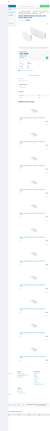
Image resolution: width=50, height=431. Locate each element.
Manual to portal (20, 377)
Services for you (36, 382)
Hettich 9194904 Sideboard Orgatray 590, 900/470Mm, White (32, 142)
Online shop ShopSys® (42, 405)
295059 (47, 193)
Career (2, 389)
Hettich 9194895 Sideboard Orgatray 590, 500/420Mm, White (32, 166)
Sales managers (19, 391)
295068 (47, 360)
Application (36, 379)
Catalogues (36, 373)
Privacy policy (3, 395)
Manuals (35, 374)
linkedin (18, 404)
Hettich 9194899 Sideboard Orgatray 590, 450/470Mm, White (32, 261)
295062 (47, 264)
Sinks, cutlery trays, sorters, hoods (8, 12)
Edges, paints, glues (4, 376)
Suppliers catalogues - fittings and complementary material (23, 375)
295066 (47, 121)
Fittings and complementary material (7, 373)
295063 (47, 288)
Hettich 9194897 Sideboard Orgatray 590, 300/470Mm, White (32, 214)
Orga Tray (6, 20)
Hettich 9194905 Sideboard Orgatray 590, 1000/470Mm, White (33, 357)
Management (3, 392)
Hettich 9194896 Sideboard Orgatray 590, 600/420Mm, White (32, 190)
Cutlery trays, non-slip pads (8, 15)
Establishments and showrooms (39, 384)
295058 (47, 169)
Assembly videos (36, 377)
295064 (47, 312)
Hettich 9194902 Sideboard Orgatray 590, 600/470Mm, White (32, 333)
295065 (47, 336)
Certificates (36, 376)
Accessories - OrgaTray (9, 23)
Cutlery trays (5, 17)
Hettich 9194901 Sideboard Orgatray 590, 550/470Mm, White (32, 309)
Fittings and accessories (6, 9)
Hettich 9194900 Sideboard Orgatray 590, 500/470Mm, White (32, 285)
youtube (22, 404)
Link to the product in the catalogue (26, 70)
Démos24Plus (44, 6)
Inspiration (9, 404)
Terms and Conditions (4, 399)
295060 (47, 216)
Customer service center (21, 392)
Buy (47, 57)
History (2, 391)
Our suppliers (3, 397)
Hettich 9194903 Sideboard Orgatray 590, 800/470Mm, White (32, 118)
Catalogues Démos (20, 373)
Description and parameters (38, 75)
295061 (47, 240)
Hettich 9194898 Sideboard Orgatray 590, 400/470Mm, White (32, 237)
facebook (14, 404)
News (5, 404)
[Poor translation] (4, 413)
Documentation (23, 86)
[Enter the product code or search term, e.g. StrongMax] (29, 6)
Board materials (3, 374)
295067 (47, 145)
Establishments (19, 389)
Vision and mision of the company (6, 394)
